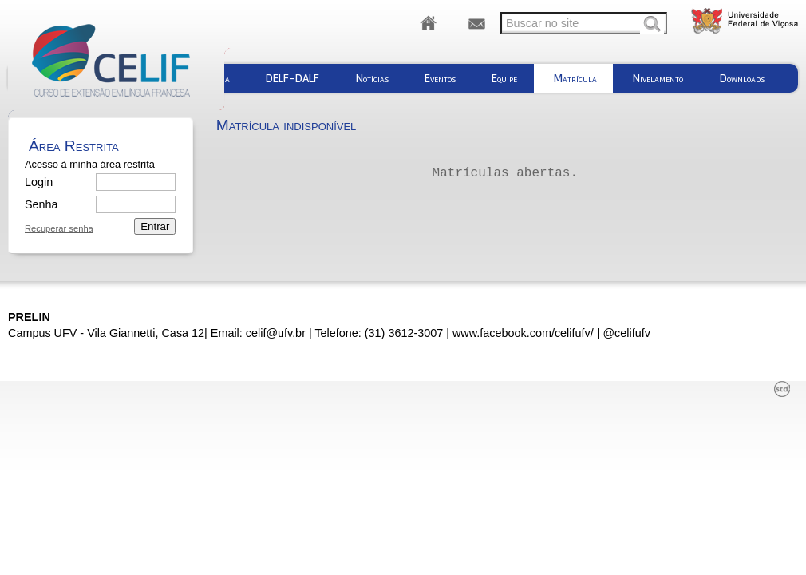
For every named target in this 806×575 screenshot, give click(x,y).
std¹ (782, 389)
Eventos (440, 78)
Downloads (742, 78)
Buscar (652, 25)
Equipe (504, 78)
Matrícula (575, 78)
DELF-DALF (292, 78)
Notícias (372, 78)
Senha (41, 204)
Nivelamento (658, 78)
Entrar (154, 226)
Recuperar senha (59, 228)
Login (39, 182)
